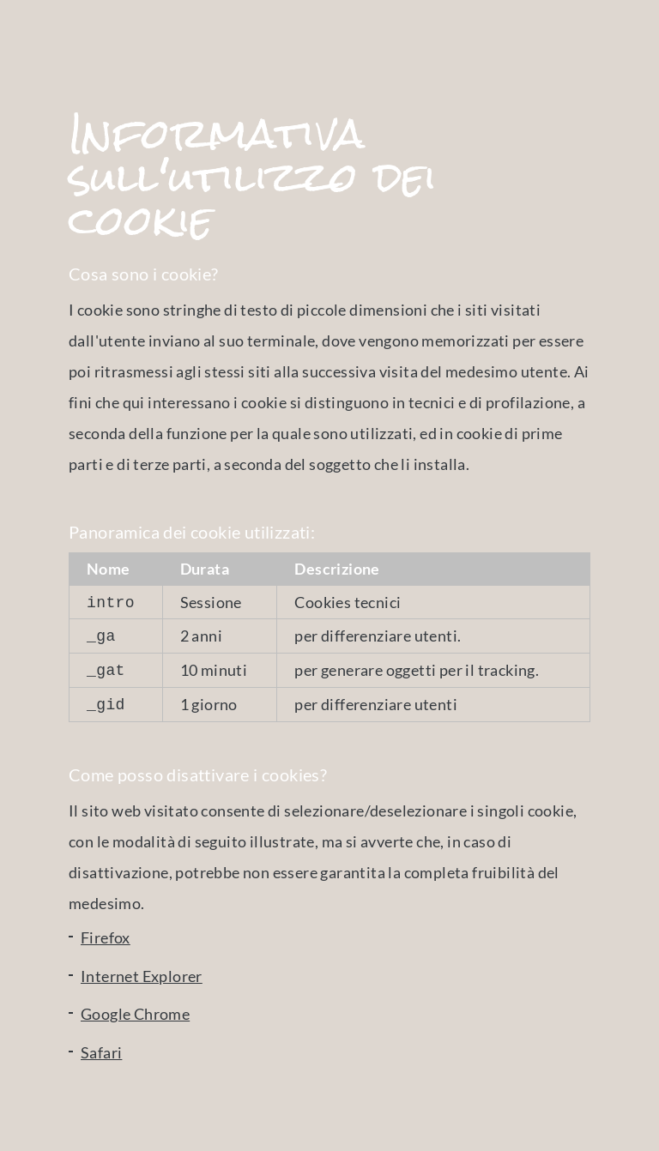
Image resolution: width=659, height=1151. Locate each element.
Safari (101, 1045)
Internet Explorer (142, 969)
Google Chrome (135, 1006)
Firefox (105, 930)
